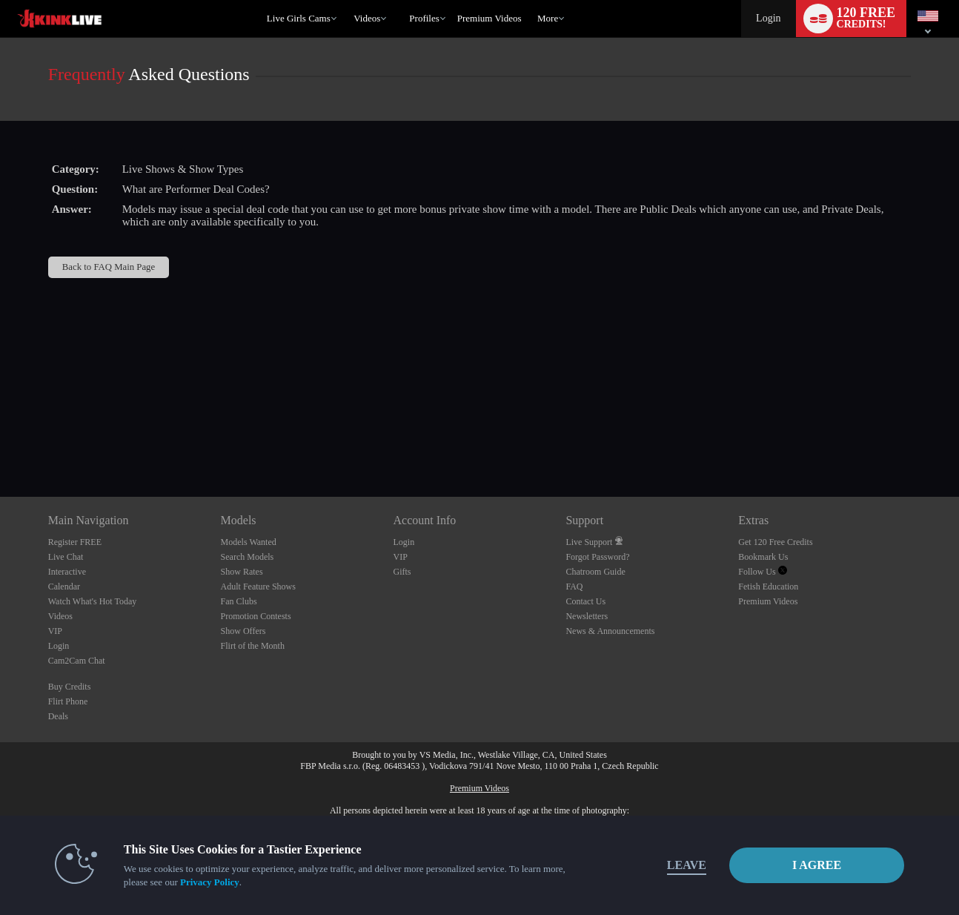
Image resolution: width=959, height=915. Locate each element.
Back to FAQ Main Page (108, 267)
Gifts (402, 571)
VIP (55, 631)
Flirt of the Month (253, 646)
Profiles (424, 18)
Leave (686, 865)
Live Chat (66, 557)
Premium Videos (767, 601)
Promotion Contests (256, 616)
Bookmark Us (763, 557)
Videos (367, 18)
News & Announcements (609, 631)
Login (768, 18)
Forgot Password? (597, 557)
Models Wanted (248, 542)
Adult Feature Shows (258, 586)
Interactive (67, 571)
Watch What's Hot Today (92, 601)
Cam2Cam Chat (76, 660)
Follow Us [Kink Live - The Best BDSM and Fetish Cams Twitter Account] (762, 571)
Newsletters (586, 616)
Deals (58, 716)
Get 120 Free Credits (775, 542)
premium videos (489, 18)
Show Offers (243, 631)
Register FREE (75, 542)
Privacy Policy (209, 882)
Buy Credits (69, 686)
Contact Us (585, 601)
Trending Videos (347, 0)
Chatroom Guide (595, 571)
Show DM (0, 441)
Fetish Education (768, 586)
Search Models (247, 557)
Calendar (64, 586)
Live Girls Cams (299, 18)
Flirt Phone (68, 701)
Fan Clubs (239, 601)
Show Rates (242, 571)
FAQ (574, 586)
